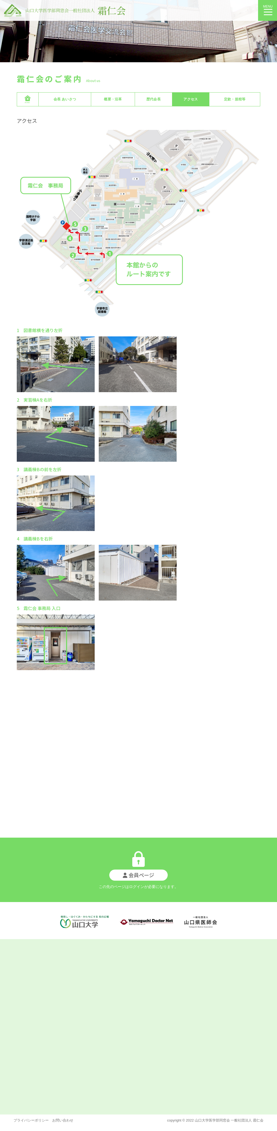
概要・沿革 (113, 99)
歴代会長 (153, 99)
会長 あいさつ (65, 99)
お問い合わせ (61, 1120)
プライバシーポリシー (31, 1120)
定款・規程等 (235, 99)
